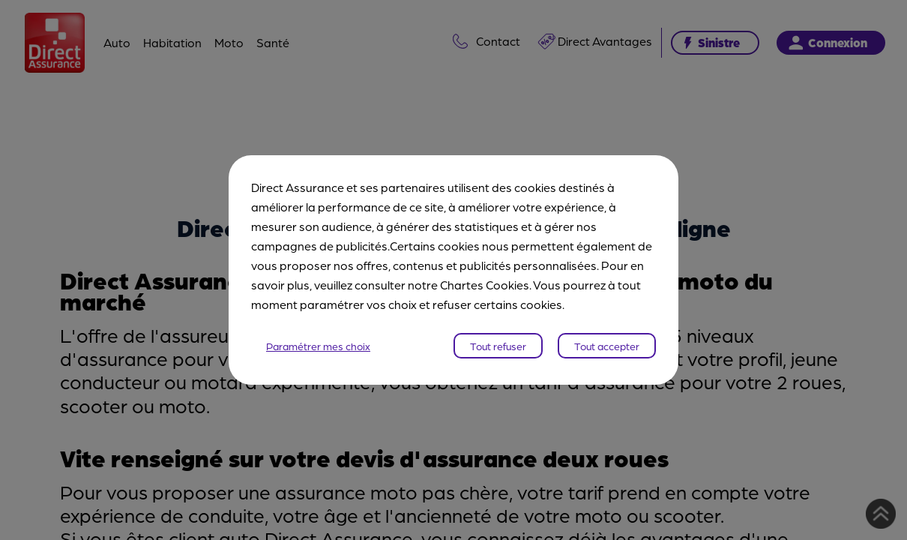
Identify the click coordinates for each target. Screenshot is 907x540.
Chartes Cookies (484, 285)
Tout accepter (606, 346)
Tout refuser (498, 346)
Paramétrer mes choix (318, 346)
